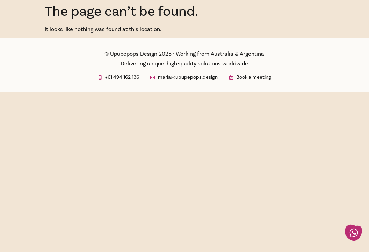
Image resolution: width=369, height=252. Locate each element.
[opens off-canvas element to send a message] (183, 77)
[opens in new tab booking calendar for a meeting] (250, 77)
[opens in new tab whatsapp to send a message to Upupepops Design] (353, 232)
